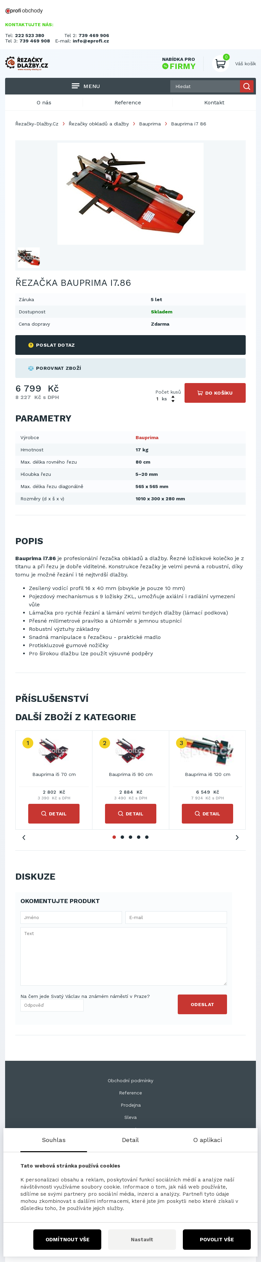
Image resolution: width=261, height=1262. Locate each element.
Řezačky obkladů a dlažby (99, 123)
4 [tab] (138, 837)
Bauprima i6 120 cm (207, 774)
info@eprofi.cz (91, 41)
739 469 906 (94, 35)
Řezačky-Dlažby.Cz (36, 123)
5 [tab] (147, 837)
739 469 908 (34, 41)
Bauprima (150, 123)
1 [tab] (114, 837)
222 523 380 (29, 35)
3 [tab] (130, 837)
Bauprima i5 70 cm (54, 774)
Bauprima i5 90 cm (131, 774)
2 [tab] (122, 837)
